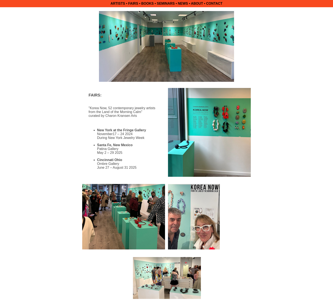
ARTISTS (117, 3)
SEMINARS (166, 3)
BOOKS (147, 3)
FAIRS (133, 3)
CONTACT (214, 3)
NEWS (183, 3)
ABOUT (197, 3)
